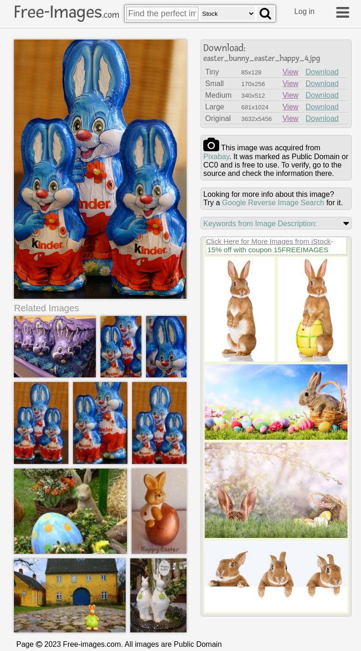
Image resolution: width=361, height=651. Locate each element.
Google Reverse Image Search (273, 203)
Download (322, 72)
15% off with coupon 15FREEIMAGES (267, 250)
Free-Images (66, 12)
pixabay (216, 157)
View (290, 72)
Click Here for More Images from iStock (268, 241)
